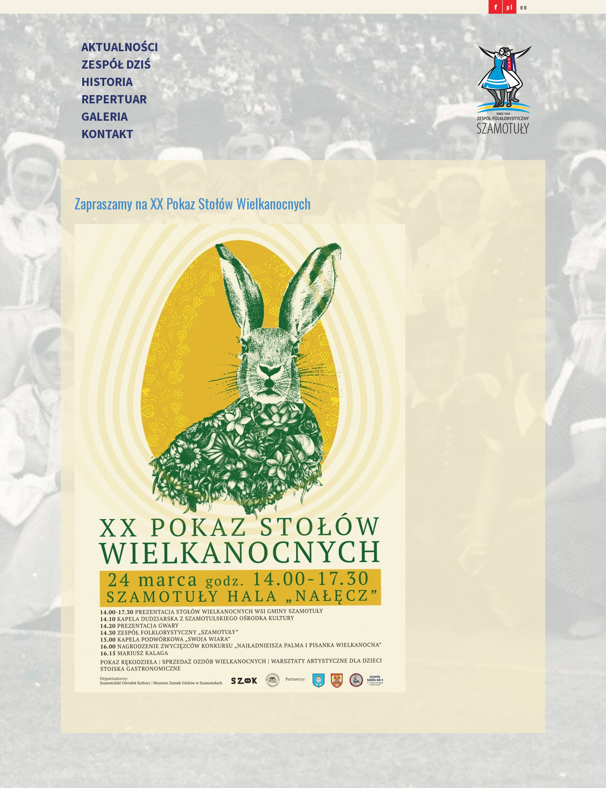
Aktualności (119, 46)
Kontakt (107, 133)
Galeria (104, 116)
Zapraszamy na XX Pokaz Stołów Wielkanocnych (192, 203)
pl (509, 6)
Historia (107, 81)
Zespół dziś (116, 64)
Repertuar (114, 99)
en (523, 6)
